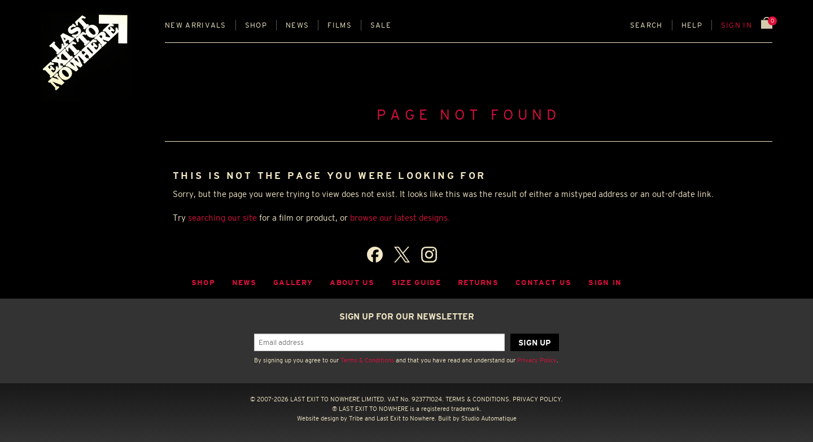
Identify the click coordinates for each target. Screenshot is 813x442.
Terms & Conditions (367, 360)
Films (339, 25)
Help (691, 25)
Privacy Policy (537, 360)
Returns (478, 282)
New (195, 25)
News (297, 25)
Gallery (293, 282)
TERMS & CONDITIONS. (478, 399)
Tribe (356, 418)
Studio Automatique (489, 418)
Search (646, 25)
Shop (256, 25)
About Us (352, 282)
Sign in (736, 25)
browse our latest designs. (400, 217)
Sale (380, 25)
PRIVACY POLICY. (538, 399)
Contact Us (543, 282)
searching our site (222, 217)
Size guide (416, 282)
